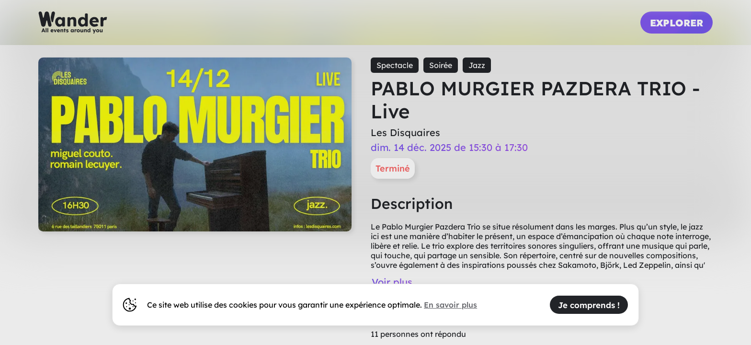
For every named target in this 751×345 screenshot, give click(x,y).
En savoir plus (450, 305)
